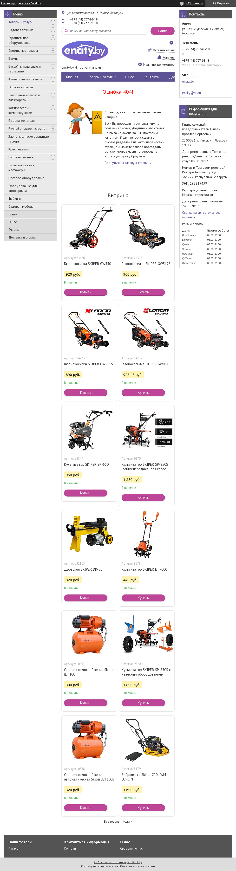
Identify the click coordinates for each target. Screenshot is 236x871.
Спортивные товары (23, 50)
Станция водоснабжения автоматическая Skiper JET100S (89, 776)
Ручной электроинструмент (28, 128)
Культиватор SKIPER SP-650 (86, 464)
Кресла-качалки (20, 149)
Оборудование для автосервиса (23, 188)
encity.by (188, 81)
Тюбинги (14, 198)
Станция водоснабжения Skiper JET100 (89, 672)
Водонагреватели (21, 120)
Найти (162, 31)
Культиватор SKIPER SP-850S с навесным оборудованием (146, 672)
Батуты (13, 58)
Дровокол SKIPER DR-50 (83, 569)
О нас (12, 222)
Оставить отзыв (164, 50)
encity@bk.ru (191, 92)
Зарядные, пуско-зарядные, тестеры (28, 138)
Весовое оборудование (26, 178)
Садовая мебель (20, 206)
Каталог (14, 848)
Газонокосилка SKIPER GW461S (146, 364)
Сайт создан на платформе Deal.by (118, 862)
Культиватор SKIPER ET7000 (144, 569)
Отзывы (14, 229)
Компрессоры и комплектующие (20, 110)
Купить (85, 292)
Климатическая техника (25, 79)
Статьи (12, 214)
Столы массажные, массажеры (21, 167)
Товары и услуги (20, 22)
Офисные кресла (20, 87)
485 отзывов (194, 3)
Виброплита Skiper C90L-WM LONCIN (144, 776)
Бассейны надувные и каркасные (24, 68)
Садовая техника (20, 30)
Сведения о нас (131, 848)
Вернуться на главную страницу (128, 163)
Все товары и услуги (118, 821)
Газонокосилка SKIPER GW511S (88, 364)
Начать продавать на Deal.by (21, 3)
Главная (72, 77)
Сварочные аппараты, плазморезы (24, 97)
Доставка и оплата (22, 237)
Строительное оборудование (19, 40)
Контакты (151, 77)
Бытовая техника (20, 157)
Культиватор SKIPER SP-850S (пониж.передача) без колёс (145, 466)
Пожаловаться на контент (137, 866)
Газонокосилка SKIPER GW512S (146, 263)
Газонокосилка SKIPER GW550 (87, 263)
